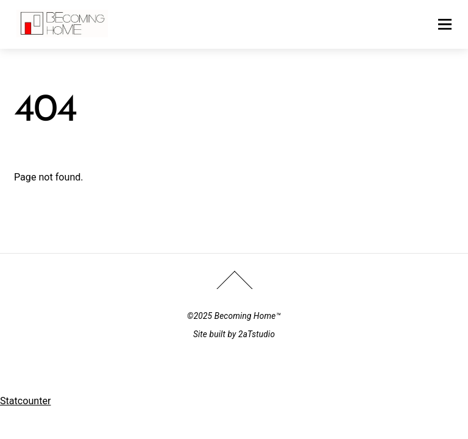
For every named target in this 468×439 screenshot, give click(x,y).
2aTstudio (256, 334)
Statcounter (25, 401)
